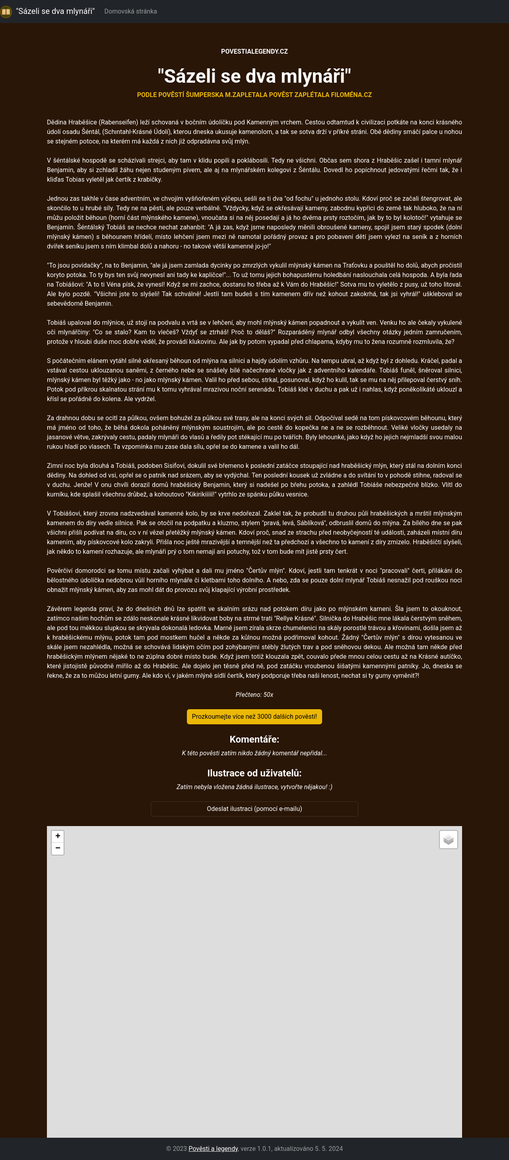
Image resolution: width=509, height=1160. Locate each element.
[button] (58, 837)
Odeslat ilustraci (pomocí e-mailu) (254, 809)
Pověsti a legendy (213, 1148)
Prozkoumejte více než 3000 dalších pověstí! (254, 716)
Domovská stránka (132, 11)
